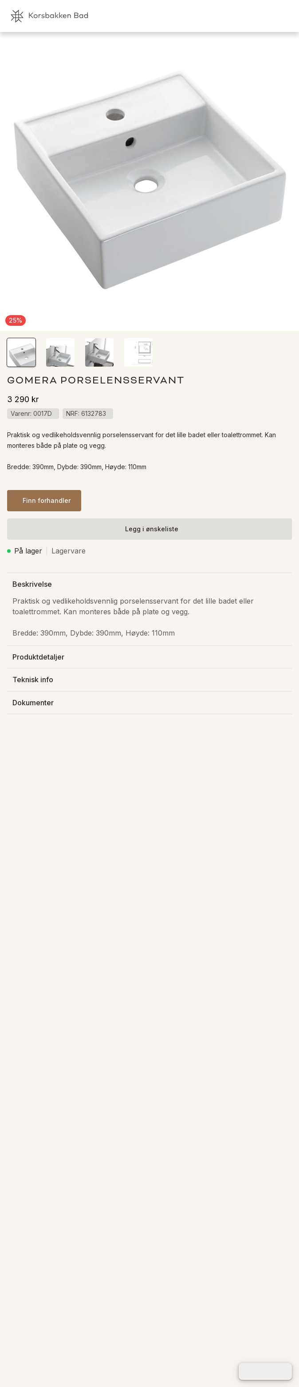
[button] (21, 352)
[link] (246, 16)
